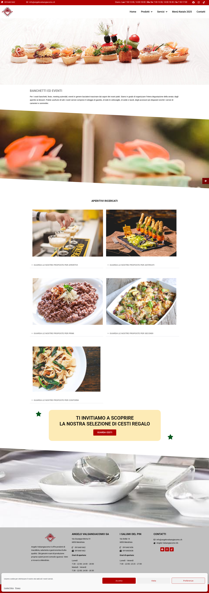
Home (133, 11)
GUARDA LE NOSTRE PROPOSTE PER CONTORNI (56, 400)
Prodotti (146, 11)
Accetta (119, 580)
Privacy (17, 588)
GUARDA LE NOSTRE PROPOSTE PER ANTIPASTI (132, 265)
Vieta (153, 580)
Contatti (201, 11)
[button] (66, 265)
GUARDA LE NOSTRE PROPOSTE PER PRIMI (54, 333)
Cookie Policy (9, 588)
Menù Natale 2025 (182, 11)
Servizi (162, 11)
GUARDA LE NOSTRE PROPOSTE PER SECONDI (131, 333)
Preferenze (188, 580)
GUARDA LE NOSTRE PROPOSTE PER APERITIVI (56, 265)
